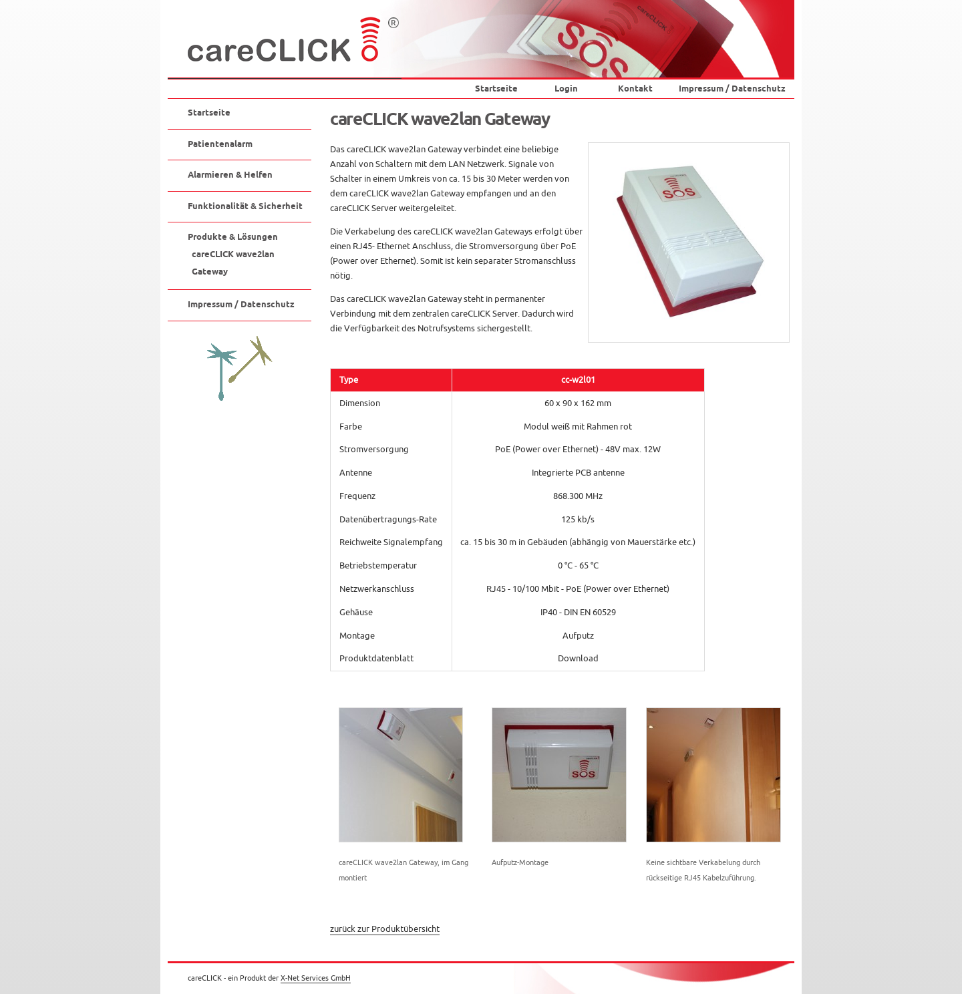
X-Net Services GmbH (316, 978)
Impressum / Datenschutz (732, 89)
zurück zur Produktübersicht (385, 929)
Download (578, 658)
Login (566, 89)
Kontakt (635, 89)
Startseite (496, 89)
